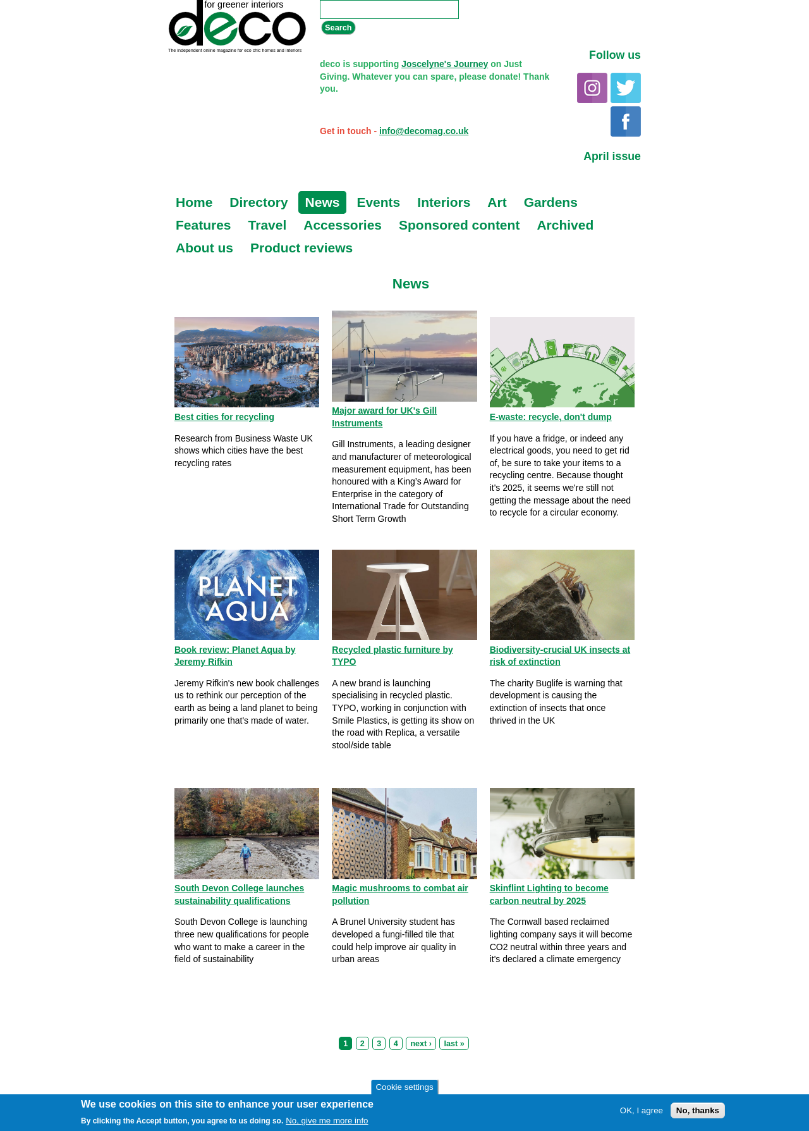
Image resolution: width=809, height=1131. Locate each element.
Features (203, 225)
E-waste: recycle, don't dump (551, 417)
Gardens (551, 202)
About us (204, 247)
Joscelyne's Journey (444, 64)
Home (194, 202)
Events (378, 202)
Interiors (443, 202)
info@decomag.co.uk (423, 131)
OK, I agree (641, 1111)
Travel (267, 225)
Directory (258, 202)
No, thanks (697, 1111)
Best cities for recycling (224, 417)
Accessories (342, 225)
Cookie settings (404, 1087)
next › (421, 1043)
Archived (565, 225)
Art (496, 202)
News (322, 202)
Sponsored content (459, 225)
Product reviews (301, 247)
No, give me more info (327, 1122)
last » (454, 1043)
